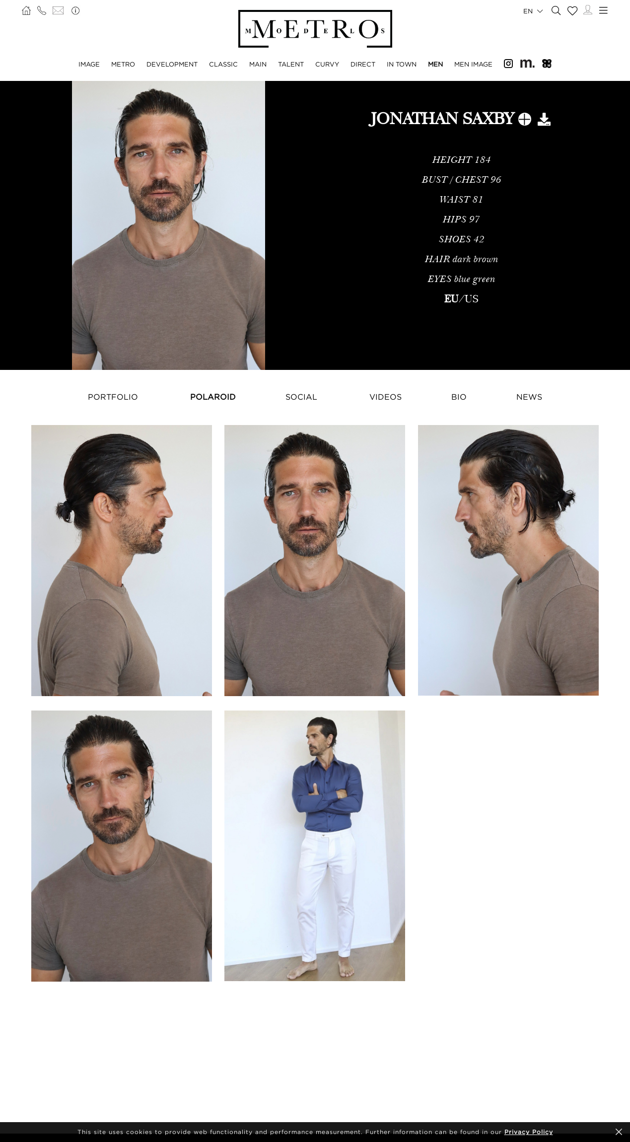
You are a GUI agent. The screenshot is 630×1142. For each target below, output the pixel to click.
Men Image (473, 64)
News (529, 396)
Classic (223, 64)
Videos (385, 396)
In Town (402, 64)
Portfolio (113, 396)
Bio (459, 396)
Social (301, 396)
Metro (123, 64)
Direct (362, 64)
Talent (291, 64)
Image (89, 64)
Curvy (327, 64)
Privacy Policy (528, 1132)
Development (172, 64)
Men (435, 64)
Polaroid (213, 396)
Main (258, 64)
